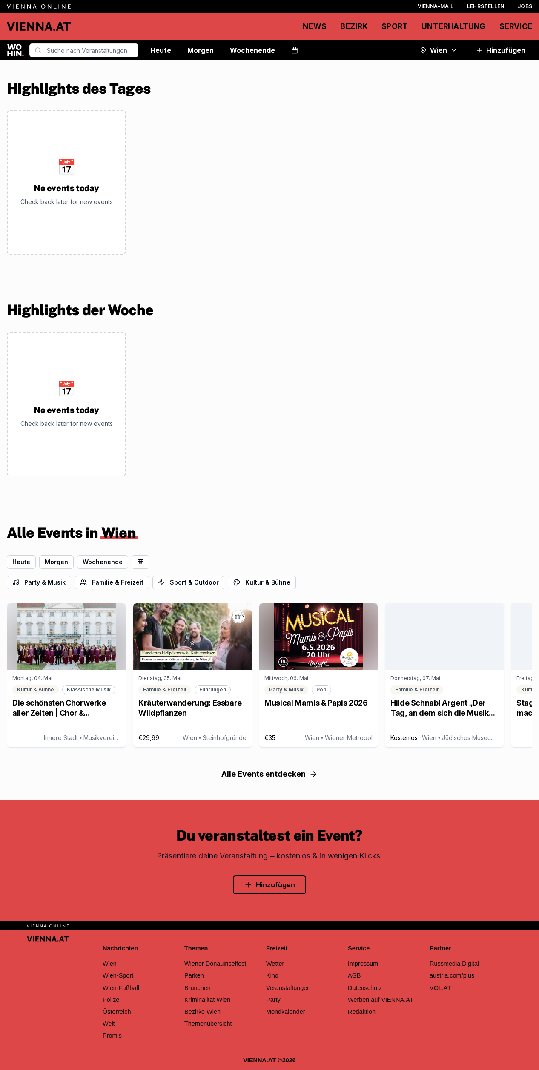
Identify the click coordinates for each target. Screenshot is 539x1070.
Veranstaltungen (288, 987)
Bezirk (354, 26)
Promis (112, 1035)
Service (515, 26)
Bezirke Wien (202, 1011)
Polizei (112, 999)
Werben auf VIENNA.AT (380, 999)
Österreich (117, 1011)
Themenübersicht (208, 1023)
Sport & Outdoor (188, 582)
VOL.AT (440, 987)
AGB (354, 975)
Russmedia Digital (454, 963)
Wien (438, 50)
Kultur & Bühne (261, 582)
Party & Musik (39, 582)
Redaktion (362, 1011)
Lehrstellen (485, 6)
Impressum (363, 963)
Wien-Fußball (121, 987)
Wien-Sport (118, 975)
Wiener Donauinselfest (215, 963)
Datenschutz (365, 987)
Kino (272, 975)
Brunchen (197, 987)
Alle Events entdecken (269, 773)
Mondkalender (285, 1011)
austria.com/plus (452, 975)
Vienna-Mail (435, 6)
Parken (194, 975)
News (315, 26)
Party (273, 999)
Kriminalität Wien (207, 999)
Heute (160, 50)
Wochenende (252, 50)
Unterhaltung (453, 26)
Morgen (200, 50)
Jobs (525, 6)
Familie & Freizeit (111, 582)
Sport (394, 26)
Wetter (275, 963)
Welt (109, 1023)
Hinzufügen (500, 50)
